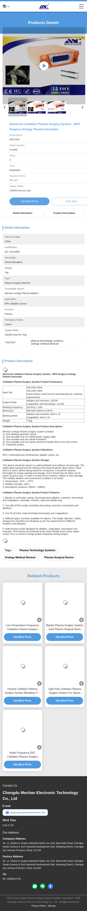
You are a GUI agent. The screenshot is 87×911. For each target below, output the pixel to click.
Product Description (64, 213)
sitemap (51, 906)
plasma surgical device (59, 557)
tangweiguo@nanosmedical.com (25, 812)
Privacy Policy (39, 906)
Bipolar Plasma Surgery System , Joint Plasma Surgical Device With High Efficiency (64, 627)
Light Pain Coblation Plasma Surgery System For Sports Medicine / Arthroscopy (64, 691)
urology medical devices (20, 557)
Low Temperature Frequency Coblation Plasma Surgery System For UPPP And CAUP (22, 627)
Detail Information (22, 213)
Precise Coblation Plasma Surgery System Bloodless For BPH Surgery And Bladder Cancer (22, 691)
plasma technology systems (37, 550)
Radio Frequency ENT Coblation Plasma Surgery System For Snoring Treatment (22, 755)
